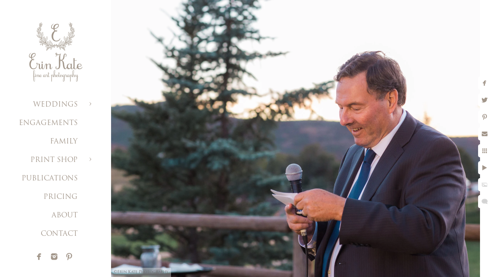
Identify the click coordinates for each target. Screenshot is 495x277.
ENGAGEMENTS (48, 123)
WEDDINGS (55, 104)
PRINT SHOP (54, 160)
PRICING (60, 197)
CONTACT (59, 234)
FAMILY (64, 141)
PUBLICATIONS (50, 178)
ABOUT (64, 215)
